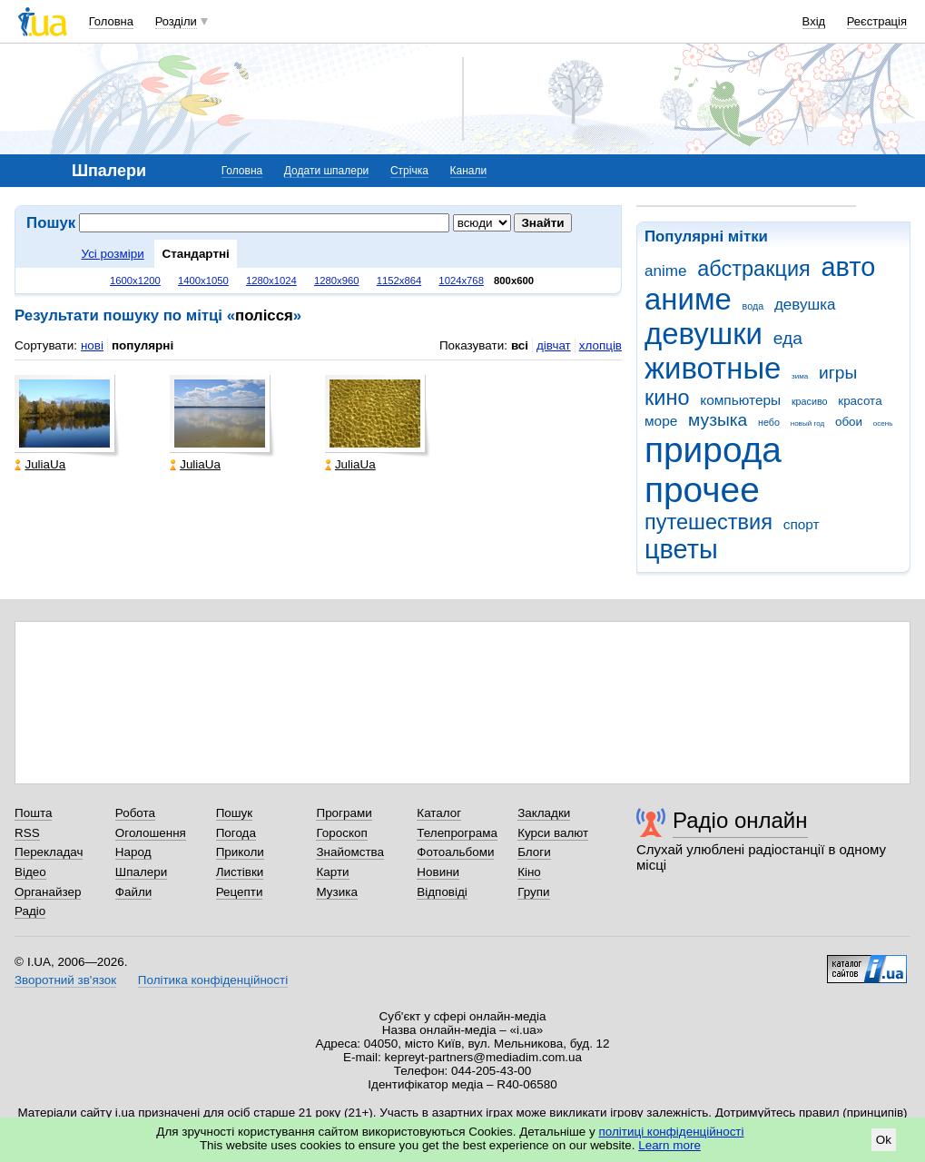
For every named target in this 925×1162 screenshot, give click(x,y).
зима (800, 376)
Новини (438, 872)
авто (849, 266)
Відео (30, 872)
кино (667, 397)
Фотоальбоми (455, 852)
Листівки (240, 872)
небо (769, 422)
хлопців (600, 345)
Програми (343, 813)
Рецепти (239, 892)
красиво (810, 401)
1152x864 (399, 280)
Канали (468, 170)
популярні (142, 345)
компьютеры (740, 400)
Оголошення (150, 833)
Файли (134, 892)
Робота (135, 813)
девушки (704, 333)
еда (787, 338)
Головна (111, 21)
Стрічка (409, 170)
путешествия (708, 522)
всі (519, 345)
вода (753, 305)
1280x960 (336, 280)
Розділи (176, 21)
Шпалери (141, 872)
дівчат (553, 345)
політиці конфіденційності (671, 1131)
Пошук (234, 813)
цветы (681, 549)
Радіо (30, 911)
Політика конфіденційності (213, 980)
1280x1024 (271, 280)
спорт (801, 524)
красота (859, 401)
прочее (702, 489)
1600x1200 (135, 280)
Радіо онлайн (740, 820)
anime (665, 271)
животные (713, 368)
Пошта (33, 813)
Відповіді (442, 892)
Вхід (814, 21)
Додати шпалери (326, 170)
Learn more (669, 1145)
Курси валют (552, 833)
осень (883, 423)
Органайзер (48, 892)
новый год (807, 423)
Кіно (529, 872)
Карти (332, 872)
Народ (133, 852)
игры (838, 372)
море (661, 420)
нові (92, 345)
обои (848, 421)
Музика (336, 892)
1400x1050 (203, 280)
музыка (717, 419)
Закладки (543, 813)
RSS (27, 833)
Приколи (240, 852)
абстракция (754, 269)
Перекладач (49, 852)
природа (713, 449)
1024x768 (461, 280)
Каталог (439, 813)
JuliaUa (40, 464)
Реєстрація (877, 21)
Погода (236, 833)
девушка (805, 304)
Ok (883, 1140)
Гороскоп (341, 833)
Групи (533, 892)
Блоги (534, 852)
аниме (688, 299)
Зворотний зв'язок (65, 980)
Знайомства (350, 852)
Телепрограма (457, 833)
